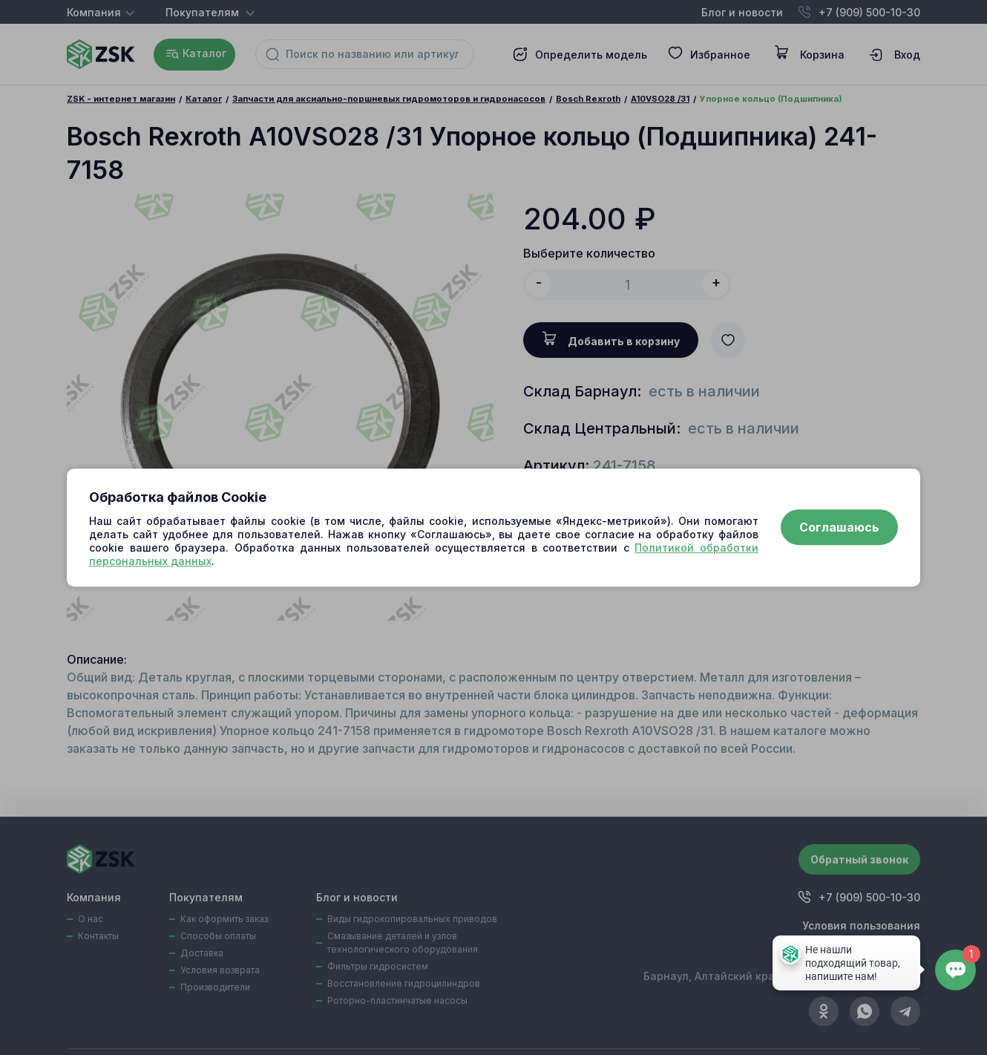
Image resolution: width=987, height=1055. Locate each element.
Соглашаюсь (839, 527)
